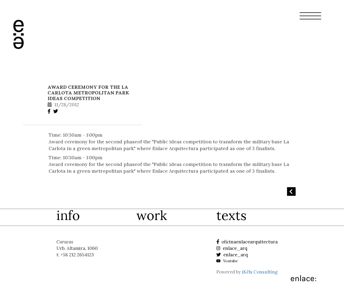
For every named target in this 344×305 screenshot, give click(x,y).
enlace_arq (231, 248)
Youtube (227, 260)
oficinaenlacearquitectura (247, 242)
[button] (310, 19)
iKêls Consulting (260, 272)
